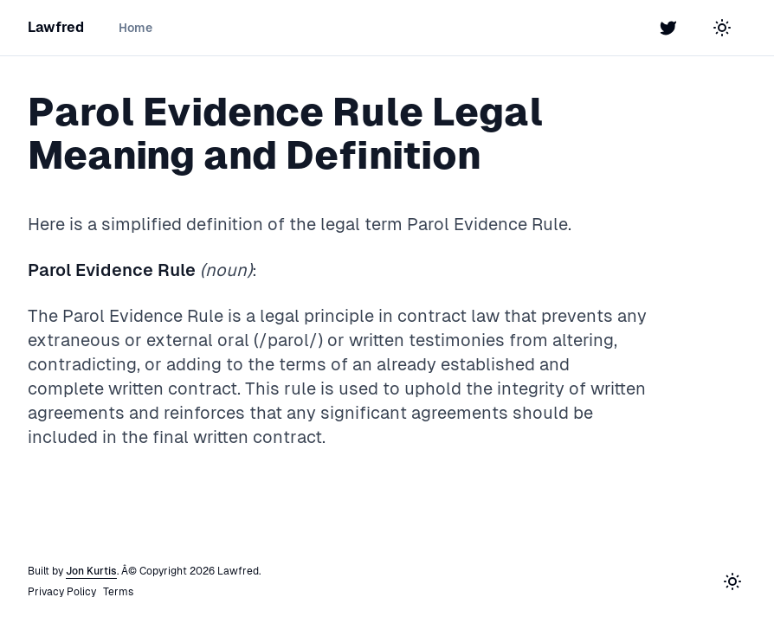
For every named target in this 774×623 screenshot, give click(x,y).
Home (135, 28)
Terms (118, 592)
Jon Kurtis (91, 571)
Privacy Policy (62, 592)
